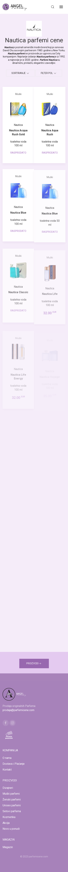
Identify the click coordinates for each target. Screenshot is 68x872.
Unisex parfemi (12, 805)
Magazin (8, 847)
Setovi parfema (12, 811)
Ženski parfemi (12, 799)
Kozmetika (9, 817)
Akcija (6, 823)
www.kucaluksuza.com (48, 860)
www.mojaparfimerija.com (21, 860)
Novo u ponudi (11, 828)
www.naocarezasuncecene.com (34, 864)
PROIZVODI (34, 663)
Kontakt (7, 769)
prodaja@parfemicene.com (18, 710)
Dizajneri (8, 787)
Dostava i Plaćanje (14, 763)
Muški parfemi (11, 793)
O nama (7, 758)
